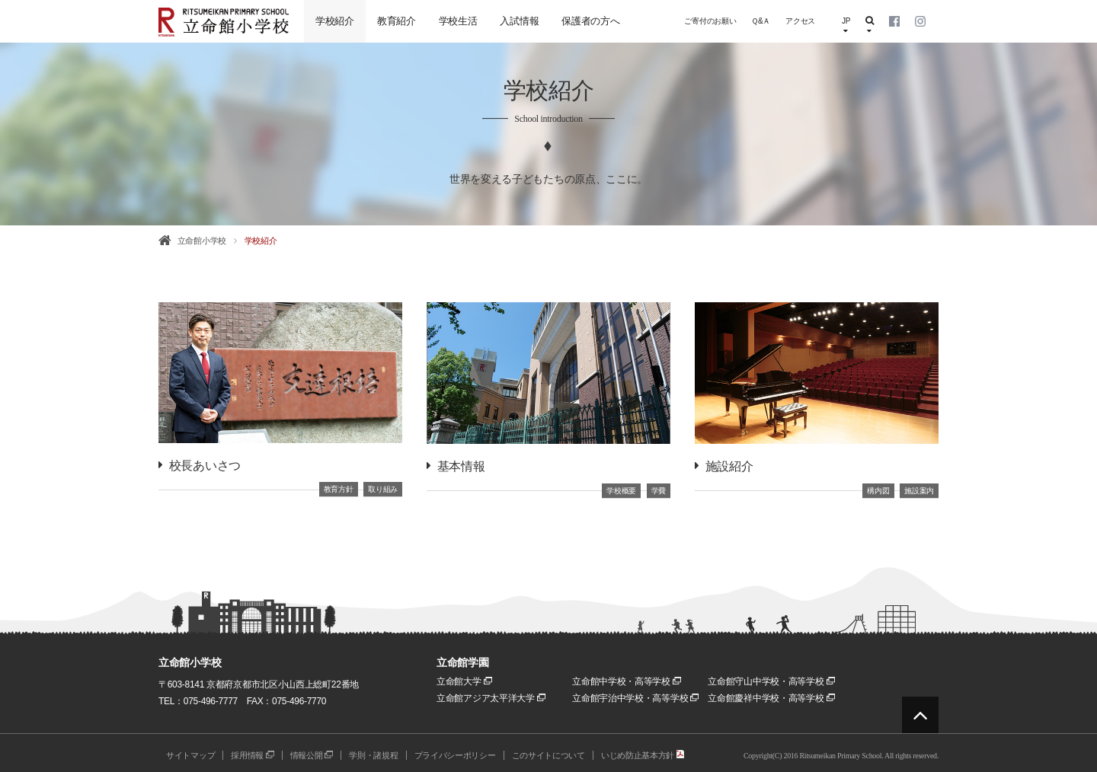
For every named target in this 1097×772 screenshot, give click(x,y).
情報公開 (312, 755)
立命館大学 (464, 681)
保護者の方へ (590, 21)
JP (846, 26)
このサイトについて (548, 755)
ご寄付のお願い (710, 21)
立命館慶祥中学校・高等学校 (771, 698)
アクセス (800, 21)
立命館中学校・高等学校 (626, 681)
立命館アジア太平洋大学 (491, 698)
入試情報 (519, 21)
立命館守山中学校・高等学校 (771, 681)
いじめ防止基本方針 (642, 755)
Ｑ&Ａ (760, 21)
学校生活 (458, 21)
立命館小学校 (202, 240)
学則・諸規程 (373, 755)
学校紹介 (334, 21)
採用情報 (252, 755)
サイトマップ (190, 755)
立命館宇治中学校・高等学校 (635, 698)
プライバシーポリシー (455, 755)
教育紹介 (396, 21)
